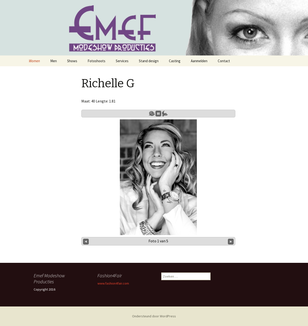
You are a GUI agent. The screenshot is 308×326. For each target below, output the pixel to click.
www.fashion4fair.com (113, 283)
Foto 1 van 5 (158, 240)
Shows (72, 61)
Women (34, 61)
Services (122, 61)
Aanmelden (199, 61)
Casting (174, 61)
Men (53, 61)
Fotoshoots (96, 61)
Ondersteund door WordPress (154, 316)
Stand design (149, 61)
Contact (224, 61)
